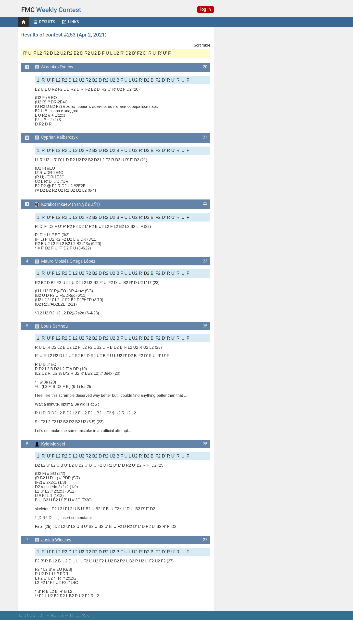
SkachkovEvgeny (54, 66)
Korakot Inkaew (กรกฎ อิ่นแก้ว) (67, 204)
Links (73, 22)
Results (47, 22)
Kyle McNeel (50, 444)
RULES (57, 615)
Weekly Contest (51, 9)
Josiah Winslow (53, 539)
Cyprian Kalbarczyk (56, 137)
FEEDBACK (79, 615)
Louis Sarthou (51, 326)
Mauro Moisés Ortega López (65, 261)
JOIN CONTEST (31, 615)
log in (205, 9)
